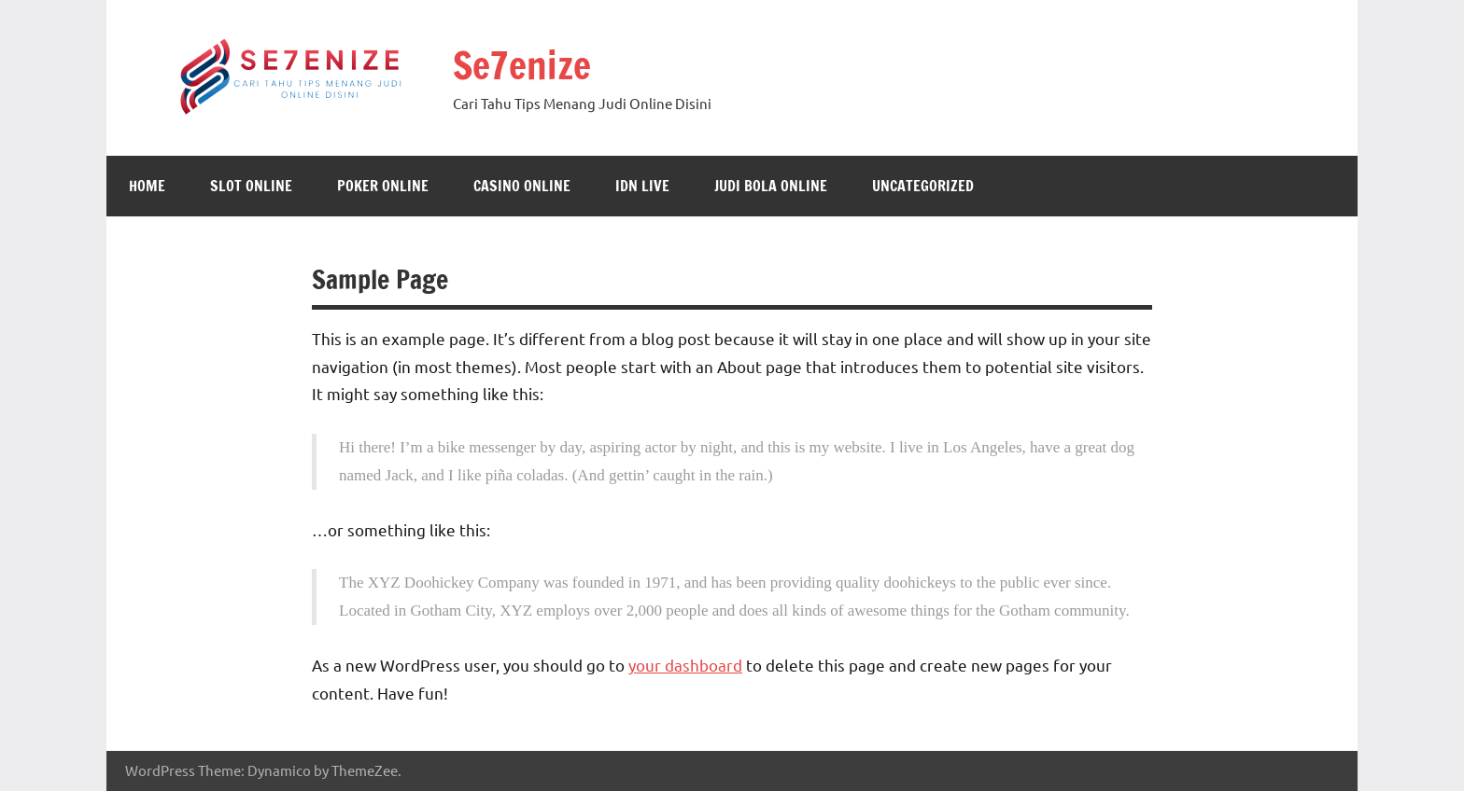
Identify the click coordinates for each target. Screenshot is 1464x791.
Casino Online (521, 185)
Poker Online (383, 185)
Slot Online (251, 185)
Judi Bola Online (770, 185)
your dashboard (685, 664)
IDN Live (642, 185)
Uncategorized (923, 185)
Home (147, 185)
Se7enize (522, 64)
